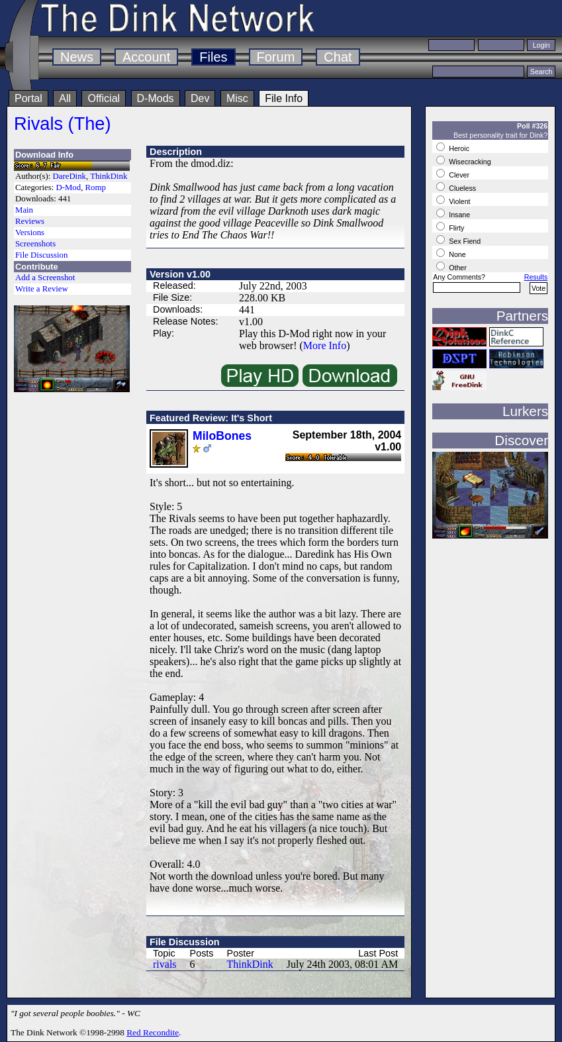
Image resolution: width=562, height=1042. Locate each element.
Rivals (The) (62, 123)
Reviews (29, 221)
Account (146, 57)
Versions (29, 232)
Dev (200, 98)
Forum (276, 57)
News (76, 57)
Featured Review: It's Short (211, 418)
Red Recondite (152, 1032)
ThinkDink (108, 176)
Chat (337, 57)
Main (24, 210)
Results (536, 277)
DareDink (69, 176)
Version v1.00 (180, 274)
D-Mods (155, 98)
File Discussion (41, 255)
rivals (165, 964)
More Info (324, 345)
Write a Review (41, 288)
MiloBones (222, 436)
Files (213, 57)
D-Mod (68, 187)
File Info (284, 98)
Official (103, 98)
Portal (28, 98)
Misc (237, 98)
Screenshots (35, 243)
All (65, 98)
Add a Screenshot (45, 277)
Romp (95, 187)
